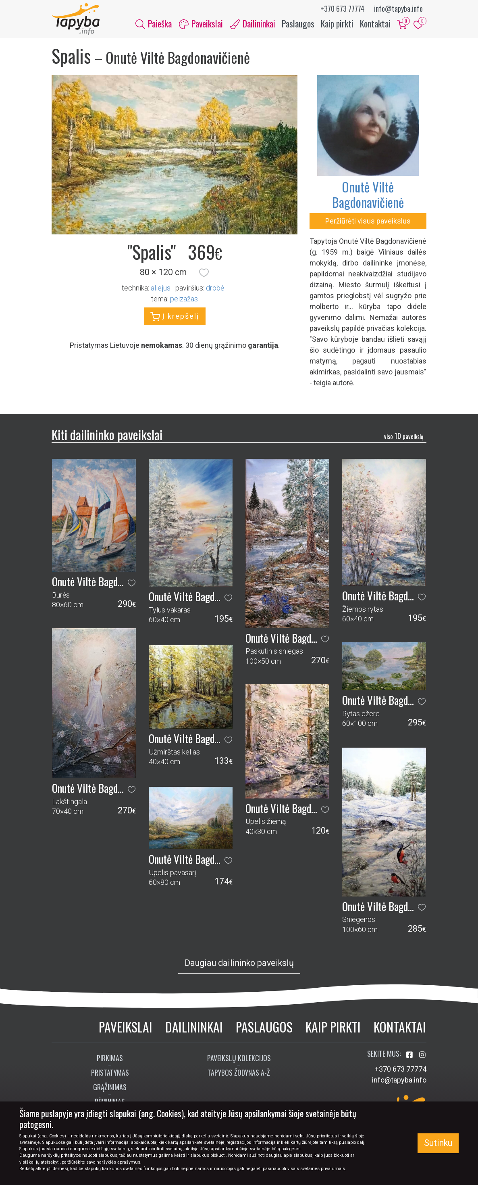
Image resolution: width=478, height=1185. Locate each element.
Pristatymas (110, 1073)
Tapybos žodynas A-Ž (239, 1073)
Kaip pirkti (337, 23)
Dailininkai (194, 1027)
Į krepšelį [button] (174, 317)
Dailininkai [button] (252, 23)
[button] (204, 272)
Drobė (215, 288)
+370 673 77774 (342, 8)
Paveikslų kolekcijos (239, 1058)
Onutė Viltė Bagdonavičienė (368, 195)
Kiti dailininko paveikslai (107, 434)
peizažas (184, 299)
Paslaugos (298, 23)
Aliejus (160, 288)
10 (403, 436)
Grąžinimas (110, 1087)
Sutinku (438, 1143)
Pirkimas (110, 1058)
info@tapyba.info (398, 8)
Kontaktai (375, 23)
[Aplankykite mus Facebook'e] (410, 1055)
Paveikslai (125, 1027)
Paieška (153, 23)
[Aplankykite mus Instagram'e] (422, 1055)
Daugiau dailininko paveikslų (239, 963)
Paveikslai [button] (201, 23)
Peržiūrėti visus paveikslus (368, 221)
